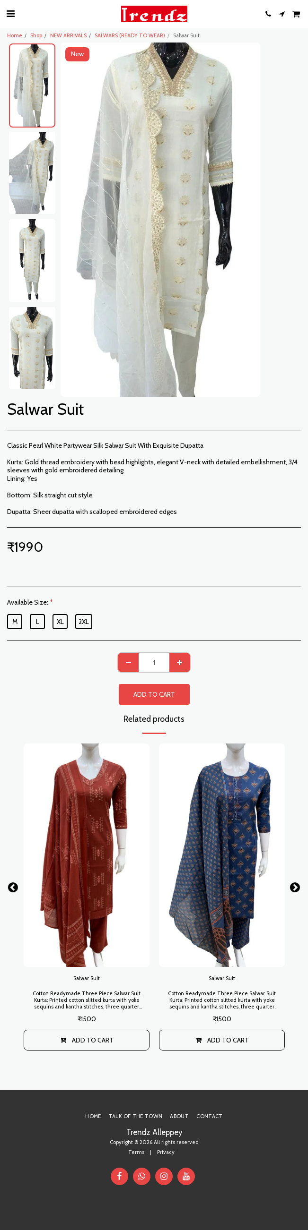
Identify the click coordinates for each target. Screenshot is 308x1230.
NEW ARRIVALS (68, 35)
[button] (10, 14)
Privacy (166, 1152)
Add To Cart (154, 694)
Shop (36, 35)
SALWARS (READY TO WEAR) (130, 35)
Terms (136, 1152)
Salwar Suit (86, 978)
